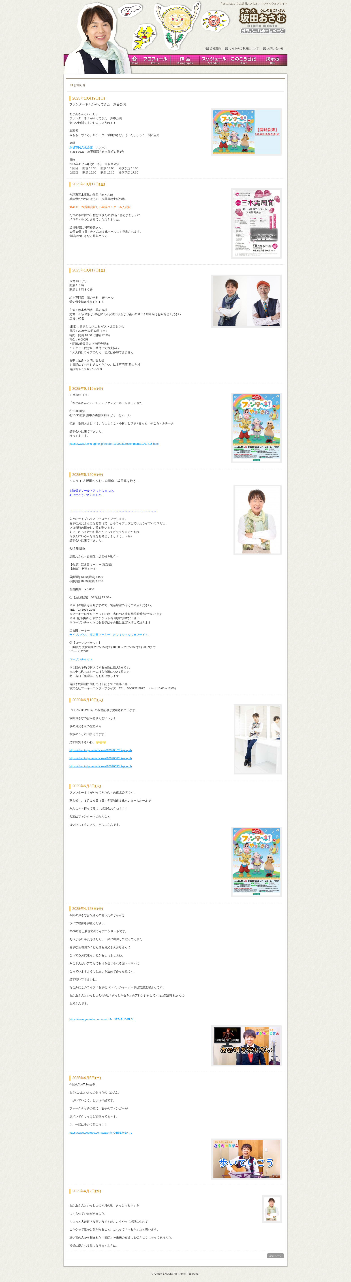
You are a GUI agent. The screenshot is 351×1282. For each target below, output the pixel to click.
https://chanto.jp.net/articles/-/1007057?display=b (100, 750)
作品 (184, 60)
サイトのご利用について (244, 48)
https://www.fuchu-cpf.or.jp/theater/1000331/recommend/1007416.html (113, 443)
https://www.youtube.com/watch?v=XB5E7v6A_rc (100, 1132)
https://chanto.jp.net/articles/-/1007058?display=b (100, 758)
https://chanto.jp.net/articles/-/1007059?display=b (100, 766)
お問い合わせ (275, 48)
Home (134, 60)
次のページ (275, 1255)
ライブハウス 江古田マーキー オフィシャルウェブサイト (108, 634)
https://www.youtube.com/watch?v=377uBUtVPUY (101, 1019)
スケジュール (214, 60)
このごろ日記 (243, 60)
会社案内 (215, 48)
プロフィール (155, 60)
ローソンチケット (81, 659)
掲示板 (272, 60)
